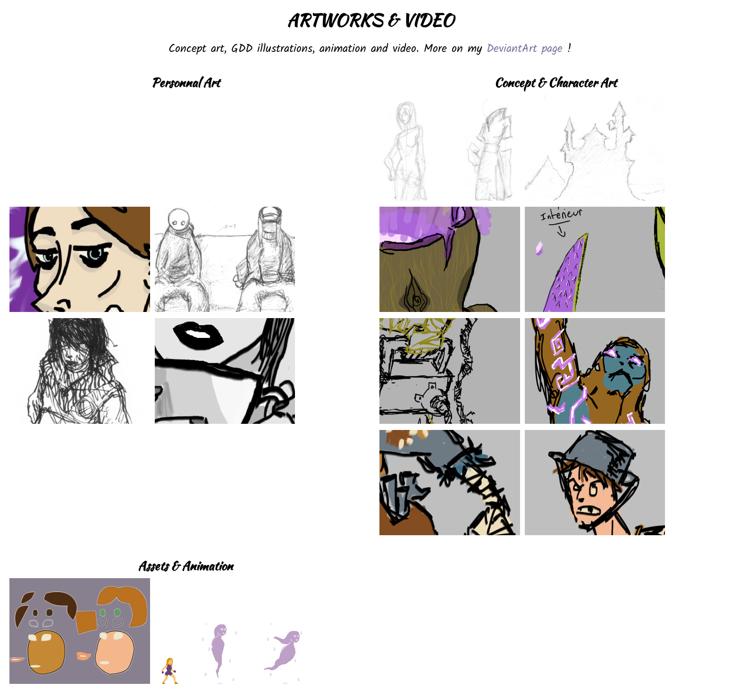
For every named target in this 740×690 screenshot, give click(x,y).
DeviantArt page (525, 49)
